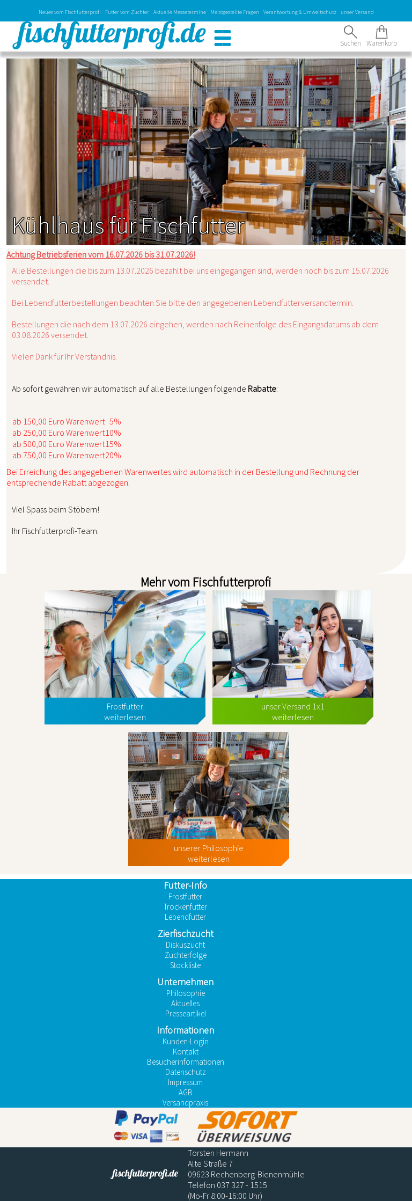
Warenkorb (381, 36)
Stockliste (185, 965)
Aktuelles (185, 1003)
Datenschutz (185, 1072)
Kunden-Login (186, 1041)
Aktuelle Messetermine (179, 12)
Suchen (350, 36)
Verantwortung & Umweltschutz (299, 12)
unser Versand (357, 12)
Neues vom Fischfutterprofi (70, 12)
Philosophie (185, 993)
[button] (222, 38)
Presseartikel (185, 1013)
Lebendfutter (185, 917)
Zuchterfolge (186, 955)
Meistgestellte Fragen (234, 12)
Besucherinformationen (185, 1062)
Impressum (185, 1082)
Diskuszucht (185, 945)
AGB (186, 1092)
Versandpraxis (185, 1102)
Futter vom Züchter (127, 12)
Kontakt (185, 1051)
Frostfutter (185, 896)
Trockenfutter (185, 907)
